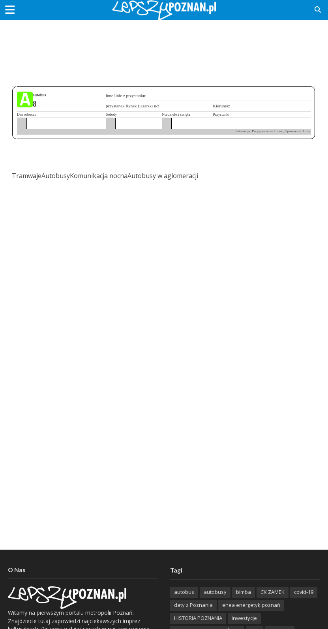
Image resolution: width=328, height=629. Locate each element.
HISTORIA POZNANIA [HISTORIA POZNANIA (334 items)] (198, 617)
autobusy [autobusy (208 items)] (215, 591)
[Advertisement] (164, 45)
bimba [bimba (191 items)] (243, 591)
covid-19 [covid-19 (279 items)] (303, 591)
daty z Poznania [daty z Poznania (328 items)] (193, 604)
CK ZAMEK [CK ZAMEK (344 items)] (273, 591)
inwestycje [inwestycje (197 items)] (244, 617)
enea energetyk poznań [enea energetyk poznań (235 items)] (251, 604)
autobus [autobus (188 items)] (184, 591)
